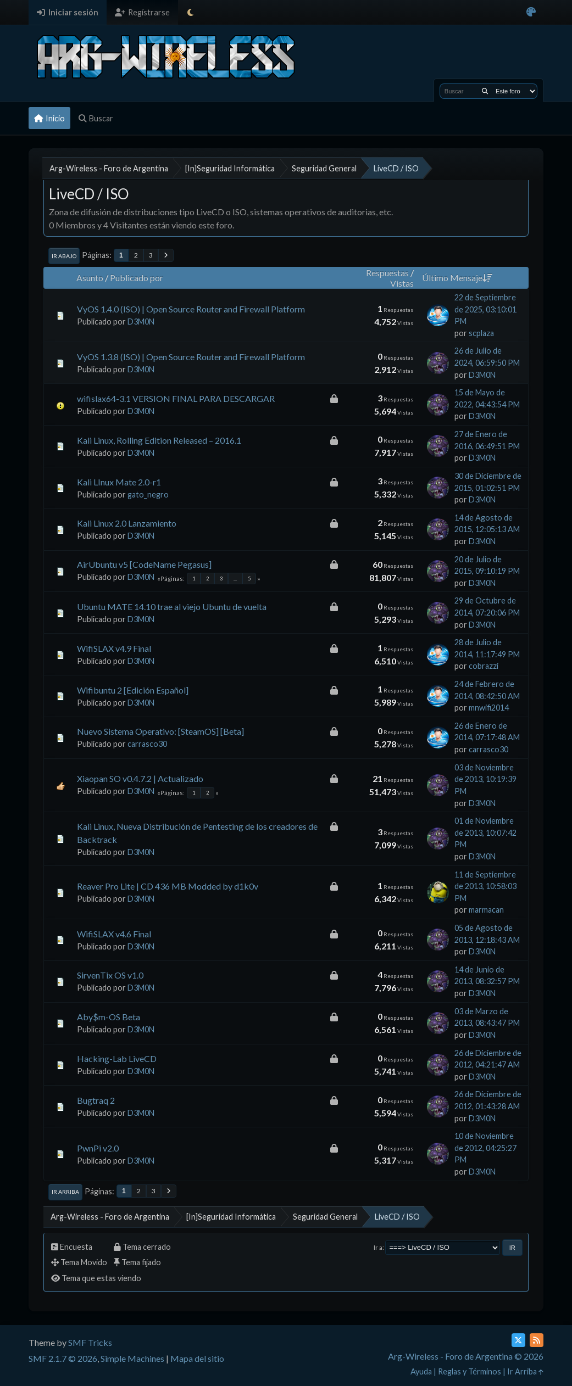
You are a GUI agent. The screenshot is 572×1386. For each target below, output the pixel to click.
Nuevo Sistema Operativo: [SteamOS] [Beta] (160, 731)
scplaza (481, 333)
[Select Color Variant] (531, 12)
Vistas (402, 283)
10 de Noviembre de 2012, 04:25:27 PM (485, 1147)
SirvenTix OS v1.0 (110, 975)
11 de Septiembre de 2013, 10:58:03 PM (485, 886)
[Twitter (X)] (518, 1340)
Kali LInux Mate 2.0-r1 (119, 482)
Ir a (378, 1247)
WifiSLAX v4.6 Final (114, 934)
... (235, 578)
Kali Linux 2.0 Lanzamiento (126, 523)
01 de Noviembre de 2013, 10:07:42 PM (485, 832)
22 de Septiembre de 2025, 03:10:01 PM (485, 309)
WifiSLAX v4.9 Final (114, 648)
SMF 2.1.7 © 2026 (63, 1358)
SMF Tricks (90, 1342)
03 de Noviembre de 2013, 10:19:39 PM (485, 779)
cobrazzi (483, 665)
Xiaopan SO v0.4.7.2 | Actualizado (140, 778)
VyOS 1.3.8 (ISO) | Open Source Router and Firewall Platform (191, 356)
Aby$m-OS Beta (108, 1016)
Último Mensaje (457, 277)
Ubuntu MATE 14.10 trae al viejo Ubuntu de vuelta (171, 606)
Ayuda (421, 1371)
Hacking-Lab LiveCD (117, 1058)
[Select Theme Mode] (190, 12)
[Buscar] (484, 91)
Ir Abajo (64, 256)
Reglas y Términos (469, 1371)
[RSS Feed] (536, 1340)
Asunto (89, 277)
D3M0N (140, 321)
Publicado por (136, 277)
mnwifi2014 (489, 707)
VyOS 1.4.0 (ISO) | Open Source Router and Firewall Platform (191, 309)
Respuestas (387, 272)
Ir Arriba (65, 1191)
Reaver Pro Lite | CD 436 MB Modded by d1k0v (167, 886)
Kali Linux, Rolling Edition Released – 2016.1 (159, 440)
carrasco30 (147, 743)
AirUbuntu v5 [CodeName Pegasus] (144, 564)
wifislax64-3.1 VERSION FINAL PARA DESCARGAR (176, 398)
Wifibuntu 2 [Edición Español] (132, 690)
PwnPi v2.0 (98, 1148)
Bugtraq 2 (96, 1100)
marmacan (486, 909)
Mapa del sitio (197, 1358)
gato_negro (148, 494)
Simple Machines (132, 1358)
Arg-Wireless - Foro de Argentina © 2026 (465, 1356)
